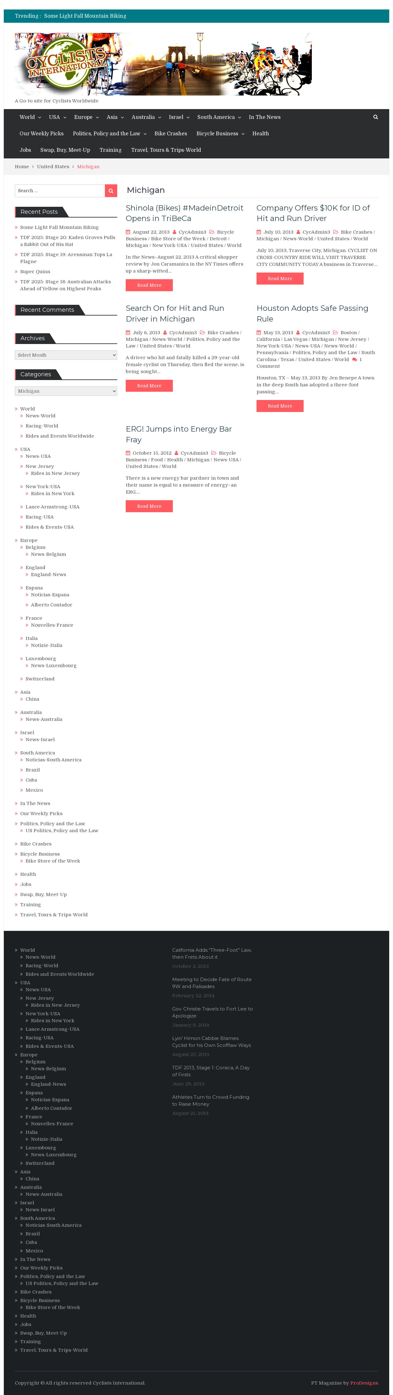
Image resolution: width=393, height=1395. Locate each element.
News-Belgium (48, 554)
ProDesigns (364, 1383)
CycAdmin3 (192, 232)
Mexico (34, 790)
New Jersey (352, 339)
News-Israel (40, 739)
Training (111, 150)
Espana (34, 588)
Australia (143, 117)
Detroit (218, 239)
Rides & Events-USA (50, 527)
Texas (287, 359)
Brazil (33, 770)
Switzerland (40, 679)
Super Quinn (35, 271)
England (35, 567)
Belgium (35, 547)
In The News (265, 117)
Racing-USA (40, 517)
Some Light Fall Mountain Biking (85, 16)
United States (207, 245)
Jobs (25, 150)
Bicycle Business (217, 134)
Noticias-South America (54, 760)
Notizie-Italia (46, 645)
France (34, 618)
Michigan (137, 245)
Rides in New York (53, 493)
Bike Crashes (170, 134)
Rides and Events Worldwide (60, 436)
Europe (83, 117)
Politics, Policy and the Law (106, 134)
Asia (112, 117)
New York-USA (169, 245)
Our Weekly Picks (41, 134)
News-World (298, 239)
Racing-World (42, 426)
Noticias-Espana (50, 595)
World (27, 117)
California (268, 339)
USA (54, 117)
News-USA (307, 346)
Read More (149, 285)
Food (157, 460)
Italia (32, 638)
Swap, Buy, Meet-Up (65, 150)
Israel (176, 117)
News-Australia (44, 719)
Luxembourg (41, 658)
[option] (138, 16)
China (32, 699)
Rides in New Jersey (55, 473)
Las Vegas (295, 339)
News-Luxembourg (54, 665)
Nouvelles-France (52, 625)
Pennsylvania (272, 352)
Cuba (31, 780)
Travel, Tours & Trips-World (166, 150)
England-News (48, 574)
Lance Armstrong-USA (53, 507)
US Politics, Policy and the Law (62, 830)
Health (260, 134)
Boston (349, 332)
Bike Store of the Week (178, 239)
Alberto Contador (51, 605)
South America (216, 117)
